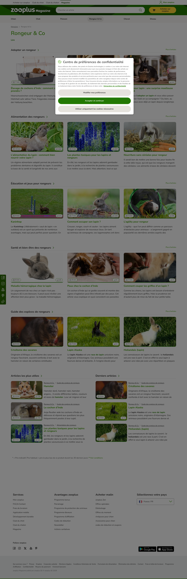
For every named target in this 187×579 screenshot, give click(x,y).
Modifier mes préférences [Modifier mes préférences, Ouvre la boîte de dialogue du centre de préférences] (94, 92)
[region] (94, 86)
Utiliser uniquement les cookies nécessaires (94, 109)
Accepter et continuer (94, 100)
